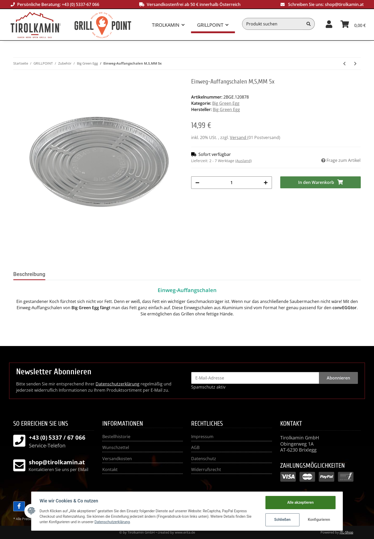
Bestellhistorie (116, 436)
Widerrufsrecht (206, 469)
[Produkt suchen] (272, 24)
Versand (238, 137)
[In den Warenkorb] (320, 182)
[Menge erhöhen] (266, 183)
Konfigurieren (319, 519)
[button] (329, 23)
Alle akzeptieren (300, 502)
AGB (195, 447)
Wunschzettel (115, 447)
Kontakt (110, 469)
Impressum (202, 436)
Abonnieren (338, 378)
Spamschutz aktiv (208, 387)
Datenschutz (203, 458)
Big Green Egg (225, 103)
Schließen (282, 519)
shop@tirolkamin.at (344, 4)
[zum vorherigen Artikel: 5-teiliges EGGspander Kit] (344, 64)
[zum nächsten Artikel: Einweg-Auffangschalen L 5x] (355, 64)
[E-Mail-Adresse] (255, 378)
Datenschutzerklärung (117, 384)
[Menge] (231, 183)
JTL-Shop (346, 532)
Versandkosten (117, 458)
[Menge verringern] (197, 183)
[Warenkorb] (353, 23)
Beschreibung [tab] (29, 274)
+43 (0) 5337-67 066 (80, 4)
